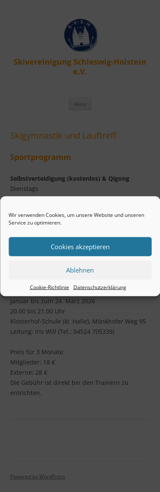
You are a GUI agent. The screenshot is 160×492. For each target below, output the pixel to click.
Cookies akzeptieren (80, 246)
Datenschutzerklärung (99, 286)
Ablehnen (80, 270)
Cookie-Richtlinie (49, 286)
